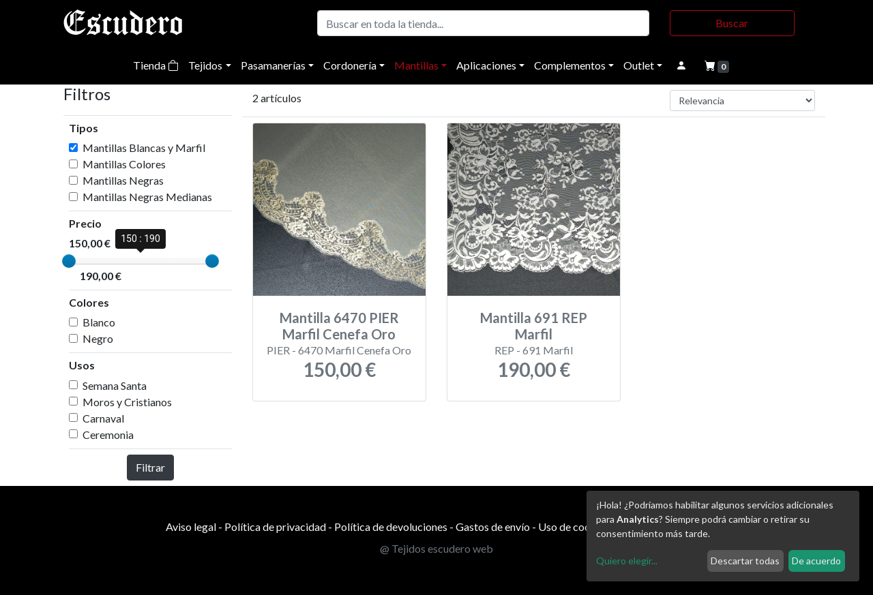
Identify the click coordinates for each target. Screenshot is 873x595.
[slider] (69, 261)
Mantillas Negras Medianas (147, 196)
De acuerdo (816, 560)
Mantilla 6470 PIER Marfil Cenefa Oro (339, 325)
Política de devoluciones (390, 526)
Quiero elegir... (626, 560)
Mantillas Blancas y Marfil (144, 147)
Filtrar (150, 467)
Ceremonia (108, 434)
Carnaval (103, 418)
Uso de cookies (574, 526)
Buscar (731, 22)
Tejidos (205, 65)
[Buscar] (483, 23)
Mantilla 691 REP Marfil (533, 325)
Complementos (570, 65)
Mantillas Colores (124, 163)
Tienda (156, 65)
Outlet (638, 65)
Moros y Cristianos (127, 401)
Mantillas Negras (123, 180)
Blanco (99, 322)
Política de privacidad (275, 526)
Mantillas (416, 65)
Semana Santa (115, 385)
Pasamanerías (273, 65)
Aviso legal (191, 526)
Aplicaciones (486, 65)
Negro (98, 338)
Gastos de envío (493, 526)
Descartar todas (745, 560)
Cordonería (349, 65)
